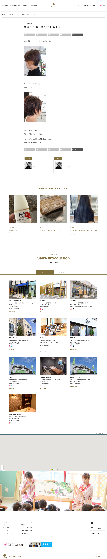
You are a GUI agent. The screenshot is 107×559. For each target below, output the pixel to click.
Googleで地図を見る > (99, 433)
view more (11, 232)
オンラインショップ (89, 5)
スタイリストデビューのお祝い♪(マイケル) (51, 230)
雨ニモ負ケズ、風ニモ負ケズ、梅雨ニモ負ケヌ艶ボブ (83, 231)
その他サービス (7, 531)
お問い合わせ (34, 5)
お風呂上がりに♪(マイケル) (16, 230)
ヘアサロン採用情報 (27, 528)
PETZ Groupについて (15, 5)
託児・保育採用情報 (27, 531)
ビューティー (6, 525)
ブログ (79, 5)
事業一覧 (4, 5)
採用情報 (25, 5)
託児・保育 (6, 528)
